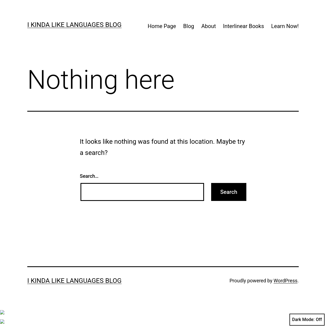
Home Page (162, 26)
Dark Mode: (307, 319)
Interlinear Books (243, 26)
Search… (89, 176)
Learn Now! (285, 26)
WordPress (285, 280)
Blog (188, 26)
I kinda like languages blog (74, 25)
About (208, 26)
